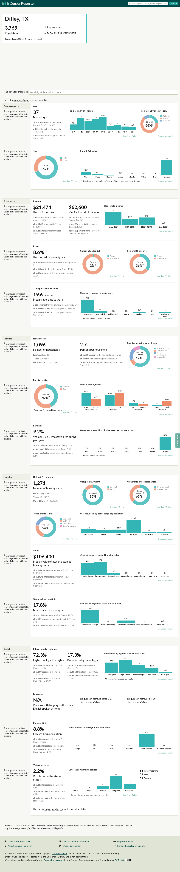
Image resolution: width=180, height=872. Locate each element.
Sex (35, 151)
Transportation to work (45, 288)
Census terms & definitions (75, 841)
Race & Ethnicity (88, 151)
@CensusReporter (71, 845)
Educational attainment (45, 649)
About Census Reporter (20, 845)
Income (37, 201)
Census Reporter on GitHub (131, 845)
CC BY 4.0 (123, 860)
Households (39, 338)
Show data (126, 136)
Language (38, 694)
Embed (134, 136)
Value (36, 550)
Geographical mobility (44, 599)
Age (35, 106)
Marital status (40, 380)
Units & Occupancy (43, 477)
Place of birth (40, 723)
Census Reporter (18, 3)
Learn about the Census (20, 841)
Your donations (59, 853)
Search (174, 3)
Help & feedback (125, 841)
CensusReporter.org (54, 860)
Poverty (37, 246)
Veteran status (41, 765)
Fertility (37, 425)
